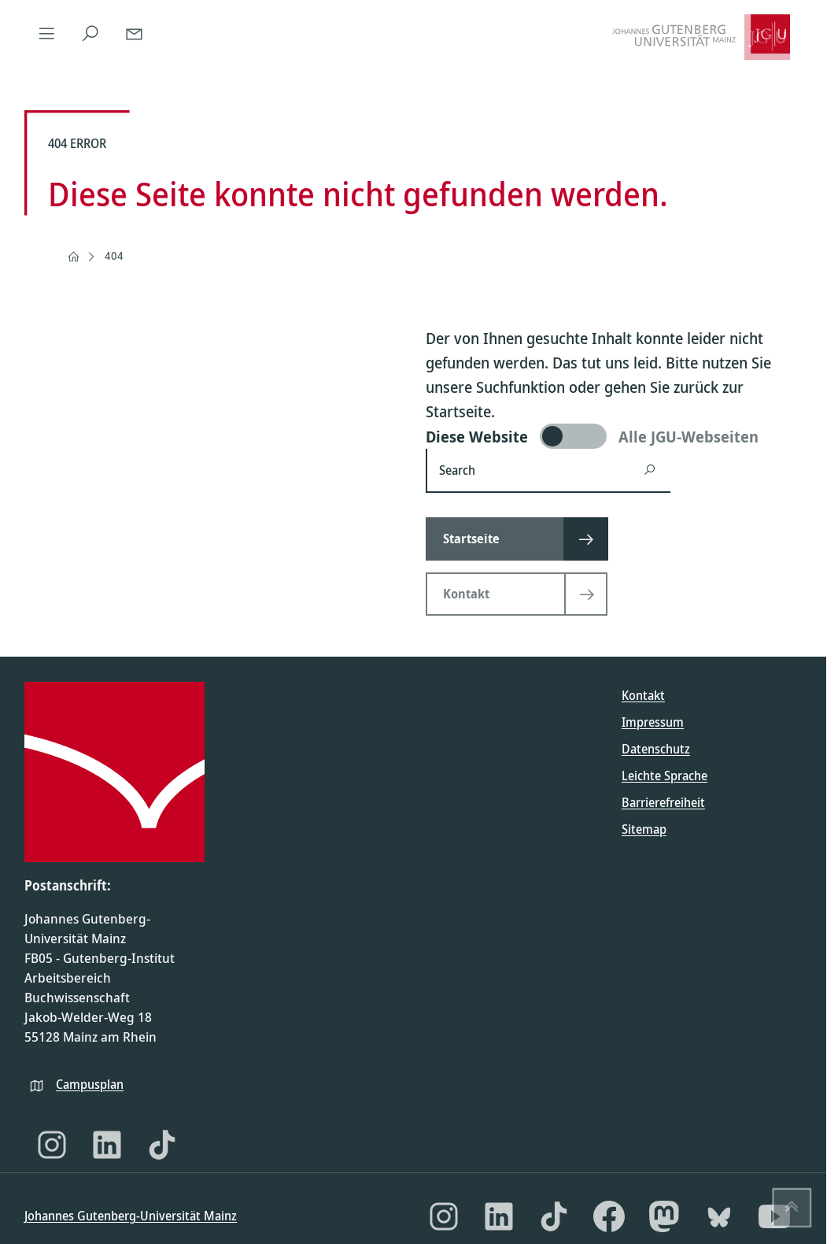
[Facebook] (609, 1216)
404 (114, 255)
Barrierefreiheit (663, 802)
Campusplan (90, 1084)
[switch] (614, 436)
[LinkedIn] (107, 1145)
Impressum (653, 722)
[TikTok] (162, 1145)
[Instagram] (52, 1145)
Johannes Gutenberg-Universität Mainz (130, 1215)
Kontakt (643, 695)
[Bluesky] (719, 1216)
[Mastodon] (664, 1216)
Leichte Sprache (664, 775)
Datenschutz (656, 748)
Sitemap (644, 829)
